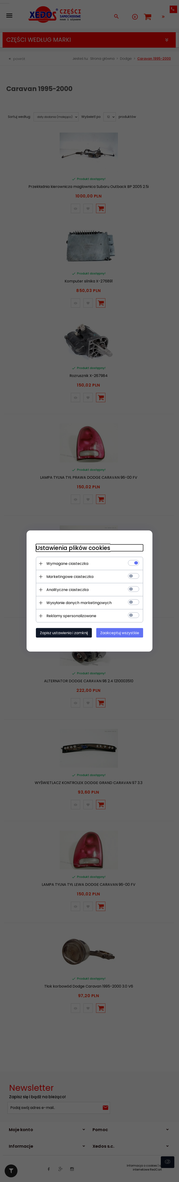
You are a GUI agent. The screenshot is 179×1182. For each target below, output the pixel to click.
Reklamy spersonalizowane (71, 616)
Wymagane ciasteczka (67, 563)
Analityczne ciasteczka (67, 589)
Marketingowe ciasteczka (69, 576)
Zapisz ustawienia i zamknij (64, 633)
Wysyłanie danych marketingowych (79, 602)
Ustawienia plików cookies (73, 548)
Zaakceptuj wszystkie (119, 633)
